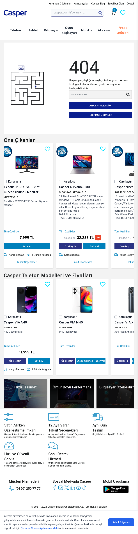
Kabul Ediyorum (121, 522)
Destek (130, 3)
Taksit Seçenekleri (30, 262)
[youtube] (78, 487)
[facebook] (54, 487)
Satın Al (29, 246)
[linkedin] (72, 487)
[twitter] (66, 487)
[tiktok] (84, 487)
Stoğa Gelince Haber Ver (94, 360)
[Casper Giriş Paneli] (132, 13)
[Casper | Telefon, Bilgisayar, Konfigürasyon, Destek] (25, 13)
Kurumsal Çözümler (60, 3)
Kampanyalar (81, 3)
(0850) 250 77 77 (24, 488)
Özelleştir (73, 246)
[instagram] (60, 487)
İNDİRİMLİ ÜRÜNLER (100, 114)
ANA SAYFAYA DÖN (100, 105)
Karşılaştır (17, 181)
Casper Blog (98, 3)
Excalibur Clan (116, 3)
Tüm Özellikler (14, 231)
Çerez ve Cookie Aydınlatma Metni (40, 528)
